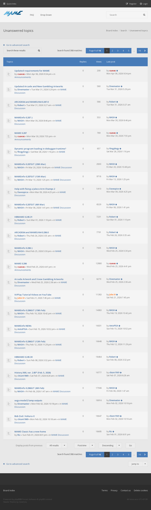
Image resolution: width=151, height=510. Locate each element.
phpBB (17, 499)
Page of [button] (95, 50)
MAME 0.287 (20, 132)
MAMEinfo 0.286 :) (23, 248)
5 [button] (128, 50)
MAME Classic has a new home (30, 431)
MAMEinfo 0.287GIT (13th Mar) (30, 176)
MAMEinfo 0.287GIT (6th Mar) (29, 204)
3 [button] (117, 50)
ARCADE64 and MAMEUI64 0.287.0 (31, 101)
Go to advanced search (18, 45)
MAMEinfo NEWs (22, 325)
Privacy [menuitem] (114, 490)
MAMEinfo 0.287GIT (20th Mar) (30, 164)
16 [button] (139, 50)
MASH (20, 120)
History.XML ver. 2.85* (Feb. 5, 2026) (32, 372)
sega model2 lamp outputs (28, 400)
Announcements (22, 77)
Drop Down (46, 14)
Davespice (22, 192)
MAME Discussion (63, 167)
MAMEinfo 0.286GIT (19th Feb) (29, 310)
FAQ (32, 14)
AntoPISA (22, 329)
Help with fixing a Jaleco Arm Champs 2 (34, 188)
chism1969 (22, 375)
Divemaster (23, 89)
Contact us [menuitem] (126, 490)
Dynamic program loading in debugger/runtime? (40, 148)
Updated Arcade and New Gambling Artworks (38, 86)
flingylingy (23, 151)
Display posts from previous (41, 445)
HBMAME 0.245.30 (23, 356)
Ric (19, 434)
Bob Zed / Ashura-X (24, 416)
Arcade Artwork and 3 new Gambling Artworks (38, 279)
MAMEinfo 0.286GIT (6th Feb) (29, 388)
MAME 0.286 (20, 263)
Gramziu (23, 502)
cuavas (21, 74)
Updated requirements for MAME (32, 70)
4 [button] (123, 50)
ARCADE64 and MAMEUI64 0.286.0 (31, 232)
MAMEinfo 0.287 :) (23, 117)
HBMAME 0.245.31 (23, 216)
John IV (21, 297)
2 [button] (112, 50)
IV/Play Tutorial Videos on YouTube (32, 294)
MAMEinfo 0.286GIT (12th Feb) (29, 341)
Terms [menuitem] (105, 490)
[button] (145, 50)
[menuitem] (144, 3)
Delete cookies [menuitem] (141, 490)
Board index (9, 490)
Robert (21, 105)
